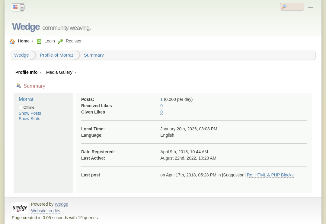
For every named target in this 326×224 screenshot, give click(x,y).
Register (74, 41)
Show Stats (29, 118)
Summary (94, 55)
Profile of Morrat (56, 55)
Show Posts (30, 113)
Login (49, 41)
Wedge (26, 26)
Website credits (45, 210)
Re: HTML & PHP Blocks (270, 175)
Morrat (26, 99)
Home (24, 41)
